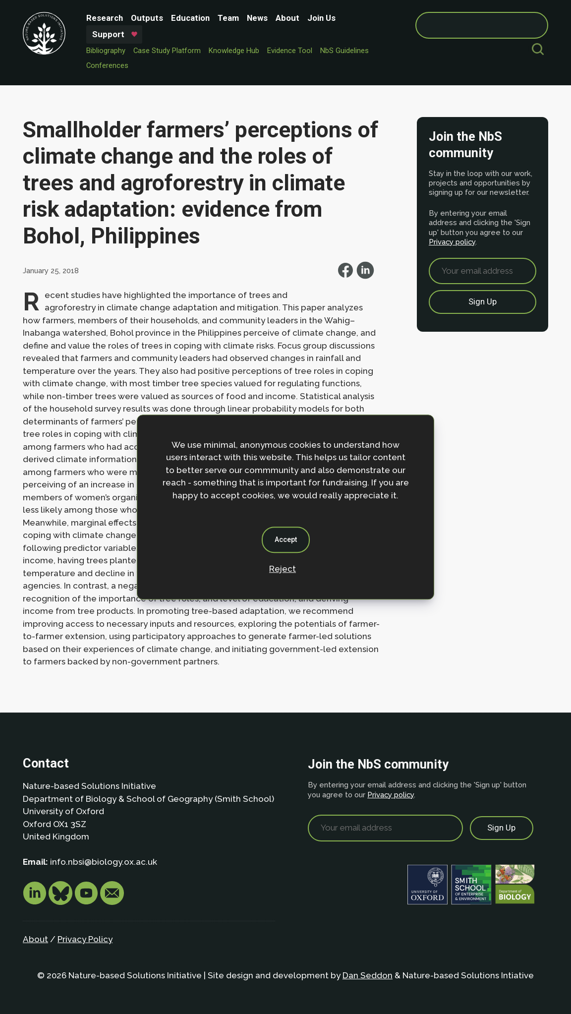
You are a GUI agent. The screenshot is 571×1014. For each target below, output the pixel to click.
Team (228, 18)
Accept (286, 539)
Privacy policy (452, 242)
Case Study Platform (167, 50)
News (257, 18)
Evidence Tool (289, 50)
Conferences (107, 65)
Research (104, 18)
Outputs (147, 18)
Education (190, 18)
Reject (282, 569)
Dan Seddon (368, 975)
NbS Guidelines (344, 50)
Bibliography (105, 50)
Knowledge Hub (234, 50)
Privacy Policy (85, 939)
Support (108, 34)
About (287, 18)
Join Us (321, 18)
